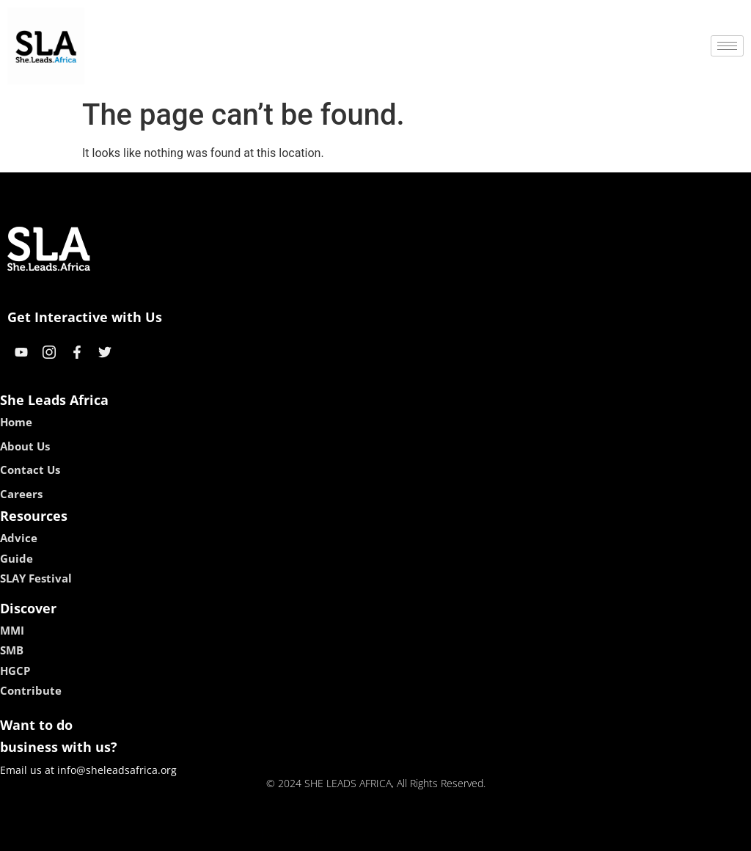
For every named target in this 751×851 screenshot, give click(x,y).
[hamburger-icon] (727, 45)
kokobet (282, 834)
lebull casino (338, 834)
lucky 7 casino (411, 834)
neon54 (470, 834)
